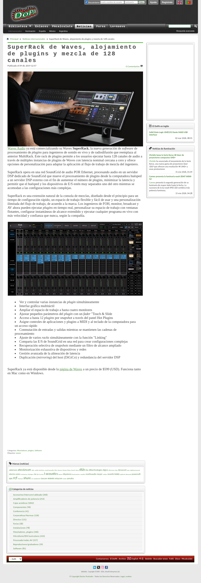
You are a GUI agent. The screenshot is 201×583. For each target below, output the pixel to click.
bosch (73, 474)
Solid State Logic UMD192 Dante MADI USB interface (168, 133)
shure (27, 482)
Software (38, 455)
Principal (14, 39)
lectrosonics (76, 479)
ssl (32, 483)
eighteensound (135, 474)
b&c (56, 474)
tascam (44, 482)
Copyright (75, 581)
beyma (60, 474)
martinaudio (91, 478)
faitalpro (31, 479)
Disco (177, 563)
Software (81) (19, 552)
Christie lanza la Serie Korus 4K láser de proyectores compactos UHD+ (166, 156)
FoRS (171, 563)
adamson (13, 474)
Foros (101, 26)
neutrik (110, 478)
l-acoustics (51, 478)
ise (35, 478)
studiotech (36, 483)
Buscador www (160, 563)
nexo (117, 478)
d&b (82, 474)
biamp (65, 474)
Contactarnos (102, 563)
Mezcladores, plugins (25, 455)
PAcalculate (62, 26)
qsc (11, 482)
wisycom (58, 482)
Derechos (106, 581)
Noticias (84, 26)
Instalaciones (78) (21, 532)
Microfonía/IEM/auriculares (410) (29, 540)
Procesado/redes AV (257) (25, 544)
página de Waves (71, 369)
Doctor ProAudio (86, 581)
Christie (152, 161)
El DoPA (113, 563)
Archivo (122, 563)
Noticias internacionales (33, 39)
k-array (41, 479)
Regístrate (167, 2)
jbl (38, 479)
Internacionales (15, 31)
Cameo (152, 182)
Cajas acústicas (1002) (23, 507)
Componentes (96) (22, 511)
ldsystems (67, 478)
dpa (116, 474)
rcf (15, 482)
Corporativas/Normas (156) (26, 519)
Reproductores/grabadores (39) (28, 548)
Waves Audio (16, 148)
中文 (141, 563)
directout (112, 474)
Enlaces (41, 26)
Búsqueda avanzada (185, 31)
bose (77, 474)
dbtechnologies (95, 474)
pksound (128, 479)
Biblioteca (20, 26)
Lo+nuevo (117, 26)
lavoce (60, 479)
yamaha (70, 482)
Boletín (148, 563)
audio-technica (39, 474)
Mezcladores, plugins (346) (26, 536)
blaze (69, 474)
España (42, 31)
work (64, 483)
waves (18, 457)
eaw (128, 474)
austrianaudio (49, 474)
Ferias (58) (18, 528)
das (86, 474)
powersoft (136, 478)
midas (105, 479)
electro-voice (14, 478)
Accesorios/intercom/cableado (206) (30, 499)
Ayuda (153, 2)
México (52, 31)
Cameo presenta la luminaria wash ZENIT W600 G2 (170, 177)
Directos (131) (20, 523)
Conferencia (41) (21, 515)
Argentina (63, 31)
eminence (24, 479)
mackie (82, 479)
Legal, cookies (126, 581)
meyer (99, 478)
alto (33, 474)
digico (105, 474)
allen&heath (24, 474)
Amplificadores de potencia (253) (29, 503)
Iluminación (30, 31)
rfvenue (20, 483)
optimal (122, 479)
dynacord (122, 474)
